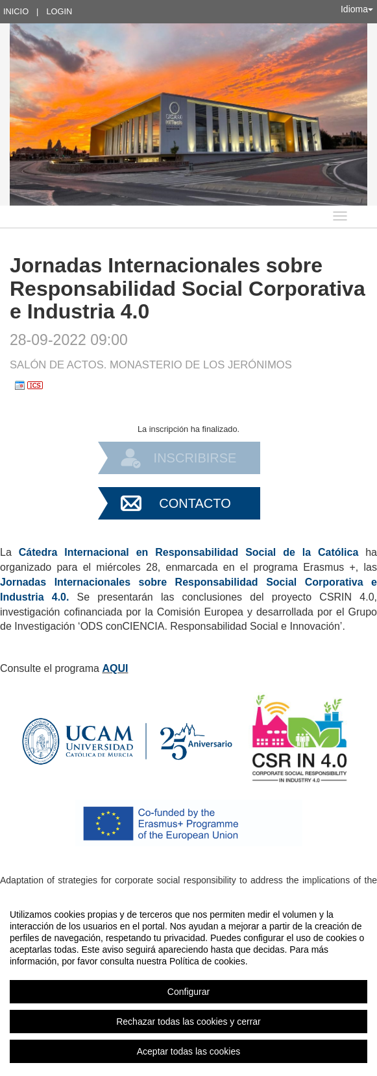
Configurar (188, 991)
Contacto (194, 503)
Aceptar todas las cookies (189, 1051)
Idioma (357, 9)
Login (59, 11)
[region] (188, 982)
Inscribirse (195, 458)
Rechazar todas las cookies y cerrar (188, 1021)
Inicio (16, 11)
